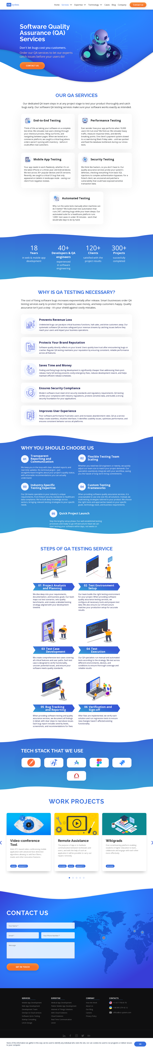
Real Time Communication (61, 1019)
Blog (114, 4)
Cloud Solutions (57, 1016)
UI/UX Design (27, 1023)
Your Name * (14, 926)
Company (122, 4)
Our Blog (89, 1009)
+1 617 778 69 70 (120, 1003)
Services (67, 4)
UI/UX (53, 1023)
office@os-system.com (122, 1012)
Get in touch (23, 967)
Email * (12, 937)
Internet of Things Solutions (62, 1009)
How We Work (91, 1003)
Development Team (29, 1009)
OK (140, 1044)
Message (12, 948)
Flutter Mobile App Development (63, 1006)
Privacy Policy (91, 1016)
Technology (95, 4)
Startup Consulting (29, 1019)
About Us (89, 1006)
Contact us (32, 65)
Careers (89, 1013)
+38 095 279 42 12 (120, 1007)
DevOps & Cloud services (31, 1013)
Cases (107, 4)
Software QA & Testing (31, 1016)
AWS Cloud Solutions (59, 1013)
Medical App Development (61, 1003)
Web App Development (31, 1006)
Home (57, 4)
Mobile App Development (32, 1003)
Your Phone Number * (52, 937)
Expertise (80, 4)
